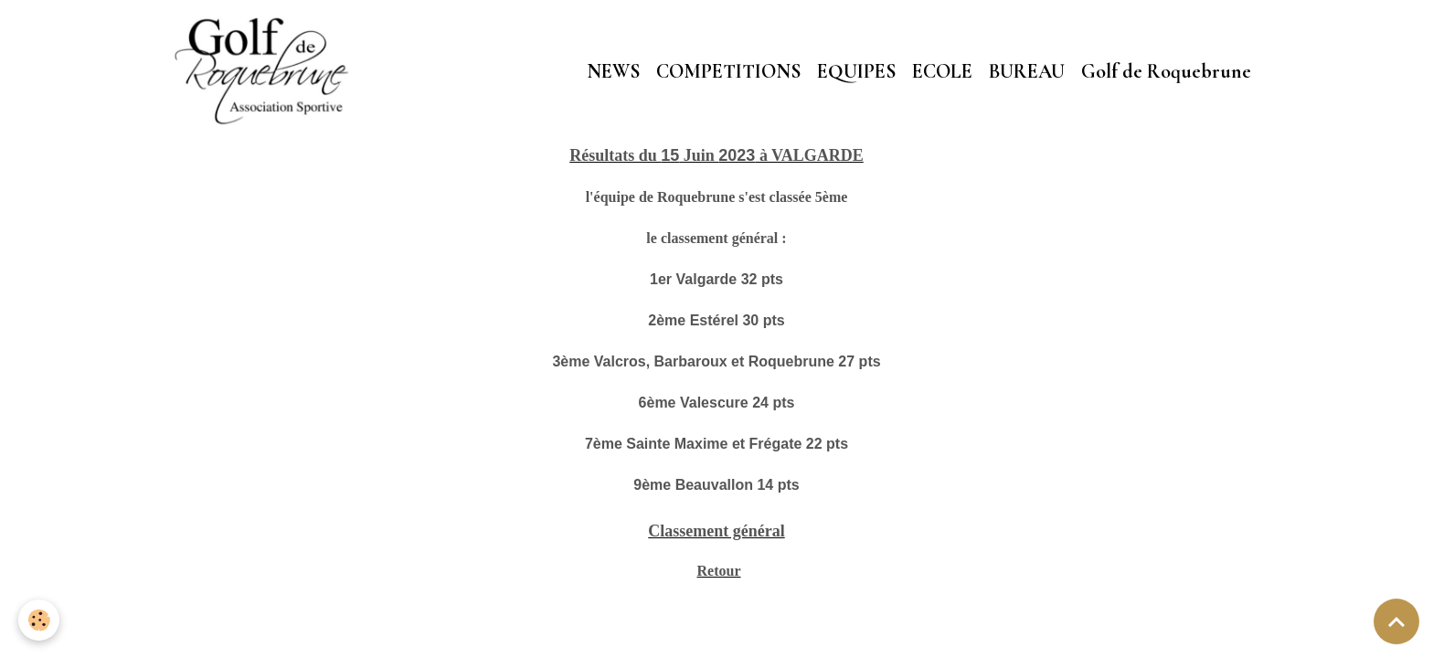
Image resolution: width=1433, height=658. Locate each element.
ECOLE (942, 71)
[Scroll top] (1396, 621)
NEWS (613, 71)
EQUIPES (856, 71)
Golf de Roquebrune (1166, 71)
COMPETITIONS (728, 71)
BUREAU (1027, 71)
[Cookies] (38, 620)
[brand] (266, 71)
